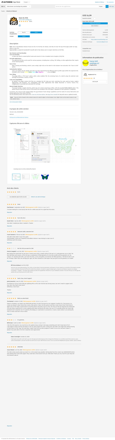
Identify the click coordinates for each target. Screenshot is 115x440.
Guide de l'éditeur (99, 2)
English (23, 36)
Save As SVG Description (38, 94)
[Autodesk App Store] (10, 2)
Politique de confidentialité (31, 438)
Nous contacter (78, 438)
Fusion (3, 11)
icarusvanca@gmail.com (102, 42)
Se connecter (110, 2)
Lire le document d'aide (16, 102)
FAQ (73, 438)
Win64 (36, 32)
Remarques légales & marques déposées (46, 438)
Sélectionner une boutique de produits (17, 6)
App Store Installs (52, 94)
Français (26, 2)
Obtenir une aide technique (38, 197)
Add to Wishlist (95, 26)
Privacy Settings (85, 438)
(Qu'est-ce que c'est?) (43, 207)
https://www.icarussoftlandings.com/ (99, 39)
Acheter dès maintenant (95, 23)
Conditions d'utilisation (61, 438)
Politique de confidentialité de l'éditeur (19, 117)
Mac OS (23, 32)
